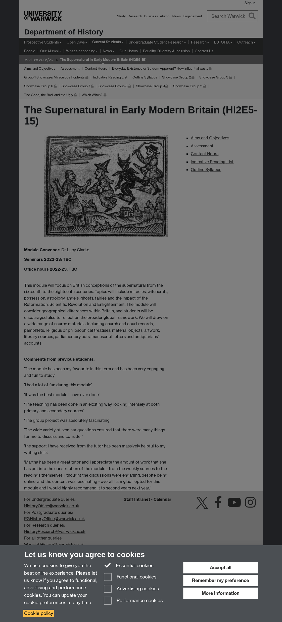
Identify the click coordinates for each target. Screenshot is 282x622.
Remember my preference (220, 580)
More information (221, 593)
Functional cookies (130, 577)
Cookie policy (38, 613)
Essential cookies (129, 565)
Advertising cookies (131, 589)
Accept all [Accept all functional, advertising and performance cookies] (220, 567)
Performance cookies (133, 601)
